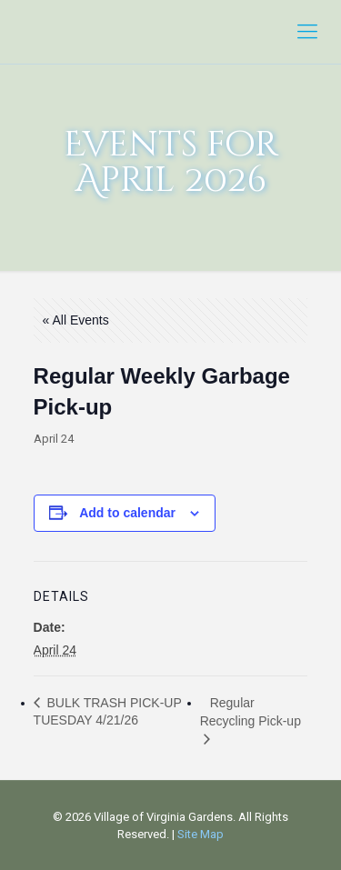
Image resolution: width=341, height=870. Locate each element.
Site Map (200, 834)
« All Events (76, 320)
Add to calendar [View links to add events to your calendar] (127, 512)
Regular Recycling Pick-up (250, 712)
